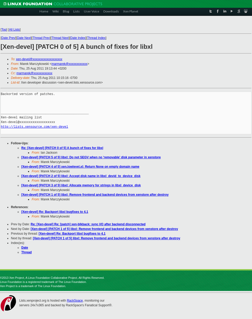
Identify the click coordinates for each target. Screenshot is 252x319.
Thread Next (60, 38)
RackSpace (75, 300)
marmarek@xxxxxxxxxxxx (69, 64)
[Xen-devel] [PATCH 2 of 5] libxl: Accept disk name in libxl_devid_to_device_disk (81, 176)
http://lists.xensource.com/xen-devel (34, 127)
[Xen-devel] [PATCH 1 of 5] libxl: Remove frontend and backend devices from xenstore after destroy (95, 194)
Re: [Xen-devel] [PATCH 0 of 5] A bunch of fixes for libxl (62, 148)
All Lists (14, 29)
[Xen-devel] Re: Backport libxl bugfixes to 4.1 (54, 212)
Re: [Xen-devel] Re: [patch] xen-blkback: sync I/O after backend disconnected (88, 224)
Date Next (24, 38)
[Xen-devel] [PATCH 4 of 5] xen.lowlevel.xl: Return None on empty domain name (80, 166)
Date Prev (8, 38)
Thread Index (96, 38)
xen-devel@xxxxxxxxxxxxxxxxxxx (39, 59)
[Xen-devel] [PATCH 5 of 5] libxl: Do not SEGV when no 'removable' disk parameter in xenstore (91, 157)
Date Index (77, 38)
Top (3, 29)
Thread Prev (41, 38)
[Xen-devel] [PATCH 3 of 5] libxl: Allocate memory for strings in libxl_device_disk (81, 185)
